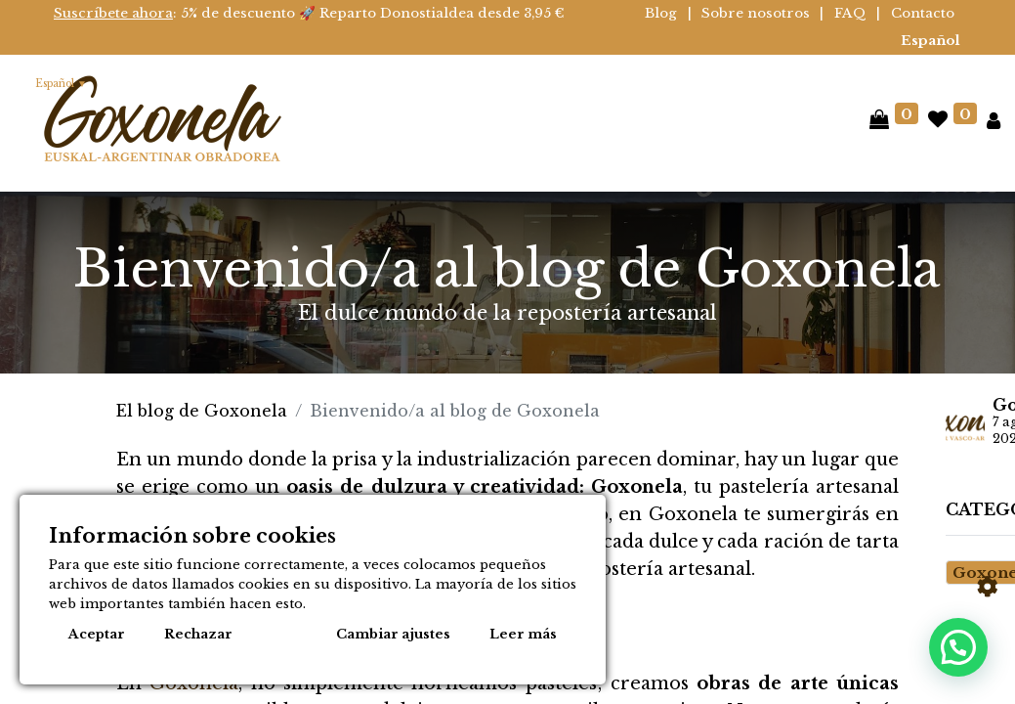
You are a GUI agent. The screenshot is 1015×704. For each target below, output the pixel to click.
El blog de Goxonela (201, 410)
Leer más (523, 634)
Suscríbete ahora (113, 13)
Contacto (922, 13)
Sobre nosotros (755, 13)
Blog (661, 13)
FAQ (850, 13)
